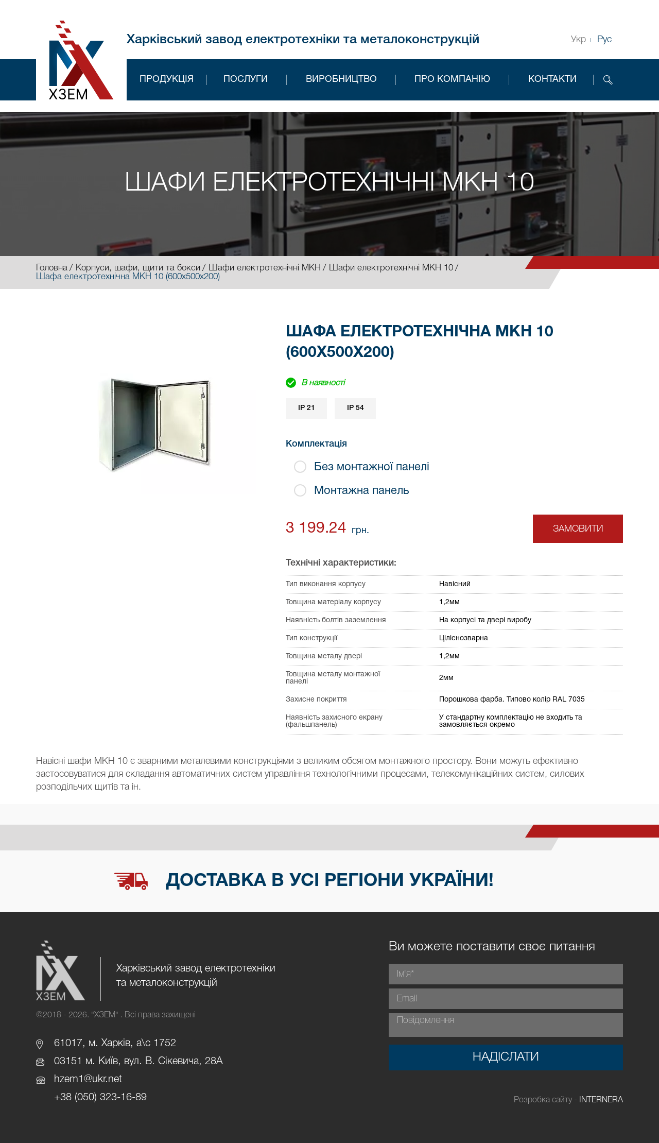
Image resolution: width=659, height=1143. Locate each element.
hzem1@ (73, 1079)
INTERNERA (601, 1100)
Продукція (167, 79)
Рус (604, 40)
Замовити (578, 529)
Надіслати (506, 1057)
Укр (578, 40)
